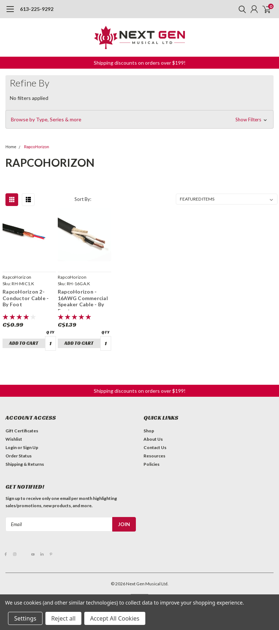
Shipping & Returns (24, 464)
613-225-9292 (36, 9)
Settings (25, 618)
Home (10, 147)
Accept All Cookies (115, 618)
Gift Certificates (21, 430)
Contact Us (154, 447)
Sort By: (82, 199)
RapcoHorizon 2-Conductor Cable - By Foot (26, 297)
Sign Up (30, 447)
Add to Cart (23, 343)
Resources (154, 456)
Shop (148, 430)
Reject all (63, 618)
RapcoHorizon (36, 147)
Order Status (18, 456)
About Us (153, 439)
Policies (151, 464)
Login (11, 447)
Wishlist (13, 439)
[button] (139, 119)
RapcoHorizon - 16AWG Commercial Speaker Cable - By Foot (83, 299)
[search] (240, 9)
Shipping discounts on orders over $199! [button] (140, 63)
